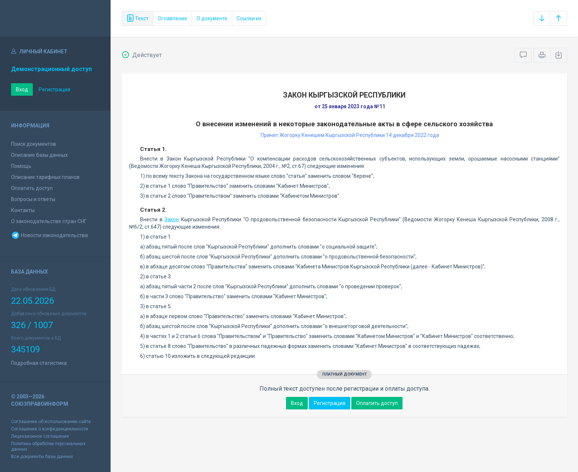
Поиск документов (33, 144)
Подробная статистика (39, 363)
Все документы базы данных (42, 456)
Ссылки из (249, 18)
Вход (22, 89)
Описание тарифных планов (45, 177)
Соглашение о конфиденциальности (49, 429)
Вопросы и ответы (33, 199)
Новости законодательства (49, 235)
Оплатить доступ (32, 188)
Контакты (23, 210)
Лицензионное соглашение (40, 436)
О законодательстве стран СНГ (49, 221)
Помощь (21, 166)
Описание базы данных (39, 155)
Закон (171, 219)
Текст (137, 18)
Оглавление (172, 18)
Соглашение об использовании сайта (51, 421)
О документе (211, 18)
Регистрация (54, 89)
